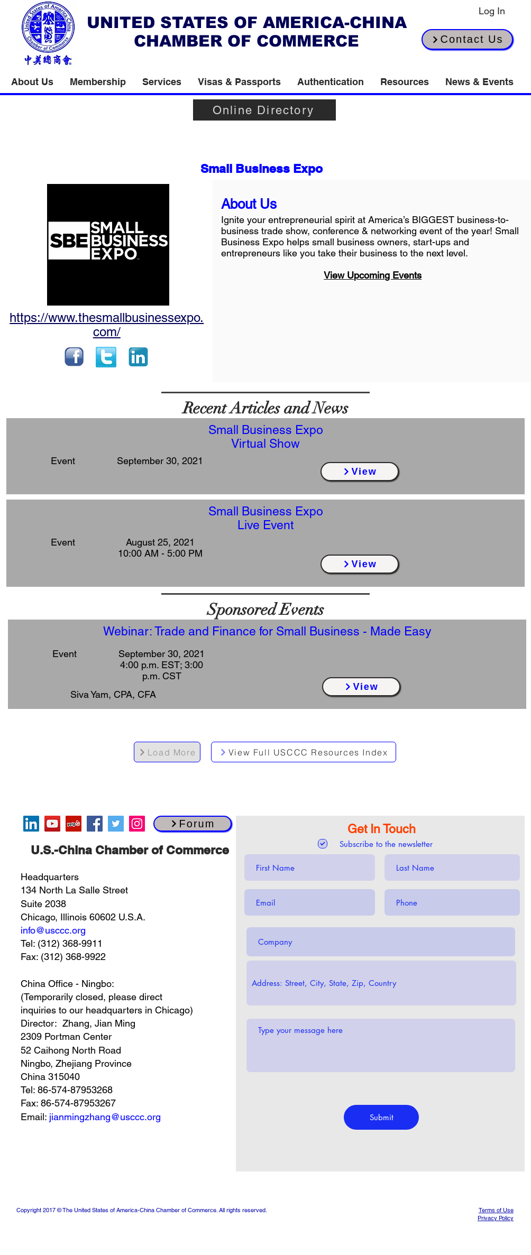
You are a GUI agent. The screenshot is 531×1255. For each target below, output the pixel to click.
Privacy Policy (496, 1218)
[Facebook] (95, 824)
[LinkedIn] (31, 824)
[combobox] (381, 983)
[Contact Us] (467, 39)
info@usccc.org (53, 930)
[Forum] (192, 824)
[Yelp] (73, 824)
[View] (360, 471)
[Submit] (381, 1117)
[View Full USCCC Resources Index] (303, 752)
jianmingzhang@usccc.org (105, 1116)
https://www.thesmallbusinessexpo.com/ (107, 324)
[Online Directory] (264, 110)
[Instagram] (137, 824)
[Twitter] (116, 824)
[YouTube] (52, 824)
